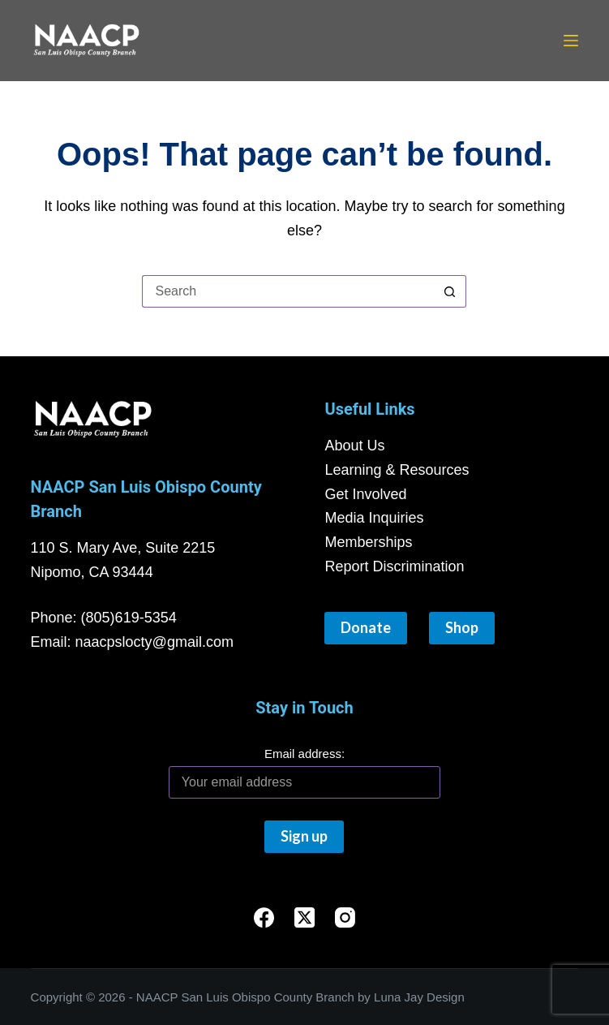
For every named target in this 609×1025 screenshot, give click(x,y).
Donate (366, 627)
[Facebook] (264, 917)
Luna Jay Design (419, 997)
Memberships (368, 542)
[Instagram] (345, 917)
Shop (461, 627)
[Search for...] (288, 291)
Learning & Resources (396, 470)
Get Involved (365, 494)
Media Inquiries (373, 518)
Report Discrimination (394, 566)
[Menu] (571, 40)
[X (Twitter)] (304, 917)
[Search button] (450, 291)
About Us (354, 445)
